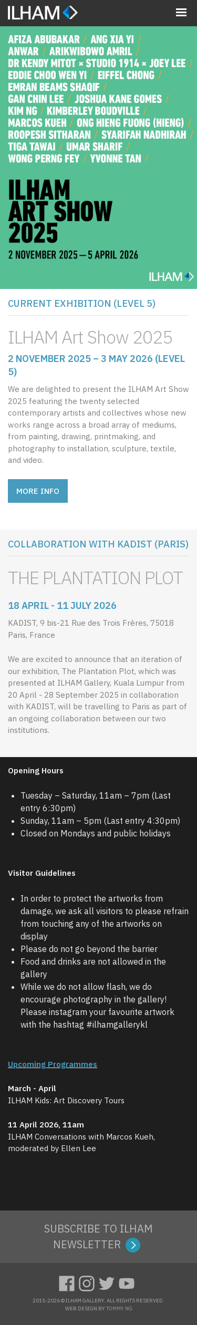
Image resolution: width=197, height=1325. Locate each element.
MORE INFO (37, 491)
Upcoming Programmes (52, 1064)
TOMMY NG (119, 1308)
